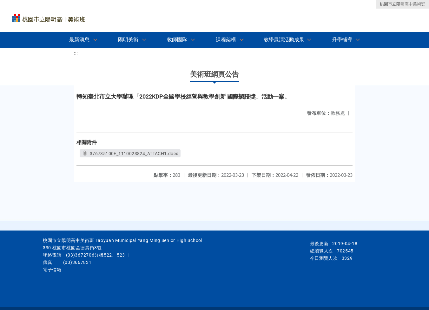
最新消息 (79, 40)
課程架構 (226, 40)
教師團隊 (177, 40)
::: (76, 53)
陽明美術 (128, 40)
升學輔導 (342, 40)
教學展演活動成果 (284, 40)
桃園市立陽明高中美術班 (402, 4)
